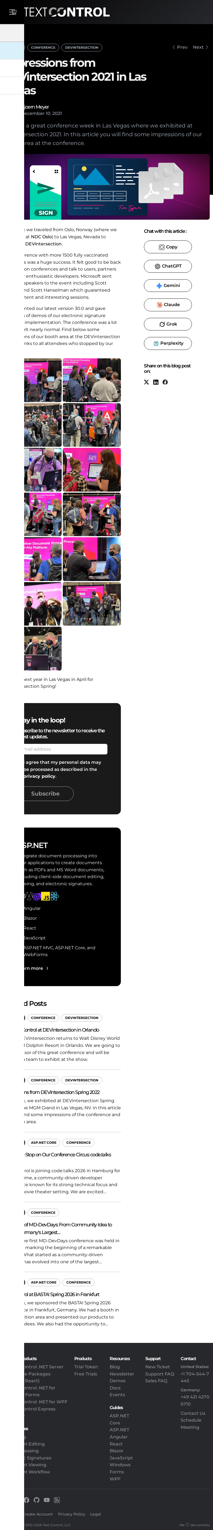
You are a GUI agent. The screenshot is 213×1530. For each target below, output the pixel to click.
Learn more (30, 968)
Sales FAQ (156, 1380)
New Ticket (157, 1366)
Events (117, 1394)
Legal (95, 1514)
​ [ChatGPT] (168, 266)
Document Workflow (26, 1471)
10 (48, 113)
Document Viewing (24, 1464)
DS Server (14, 1415)
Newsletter (122, 1374)
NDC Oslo (41, 236)
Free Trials (85, 1374)
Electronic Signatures (27, 1458)
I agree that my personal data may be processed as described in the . (62, 769)
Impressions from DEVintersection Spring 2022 (51, 1092)
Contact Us (193, 1413)
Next (198, 47)
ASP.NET (14, 47)
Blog (115, 1366)
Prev (182, 47)
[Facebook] (165, 382)
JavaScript (121, 1458)
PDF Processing (21, 1450)
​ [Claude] (168, 305)
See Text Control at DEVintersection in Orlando (51, 1030)
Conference (43, 47)
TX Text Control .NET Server (33, 1366)
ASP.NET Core (43, 1142)
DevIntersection (81, 47)
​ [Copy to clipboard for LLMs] (167, 247)
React (116, 1444)
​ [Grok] (168, 324)
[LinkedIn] (155, 382)
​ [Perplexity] (168, 343)
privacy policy (39, 776)
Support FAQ (159, 1374)
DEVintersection (43, 243)
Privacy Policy (71, 1514)
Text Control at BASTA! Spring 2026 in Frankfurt (51, 1294)
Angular (119, 1436)
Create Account (37, 1514)
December (33, 113)
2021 (57, 113)
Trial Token (86, 1366)
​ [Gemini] (168, 286)
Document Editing (24, 1444)
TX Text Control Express (29, 1409)
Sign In (10, 1514)
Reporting (14, 1436)
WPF (115, 1479)
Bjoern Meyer (35, 107)
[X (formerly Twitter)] (146, 382)
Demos (118, 1380)
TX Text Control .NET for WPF (35, 1401)
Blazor (117, 1450)
